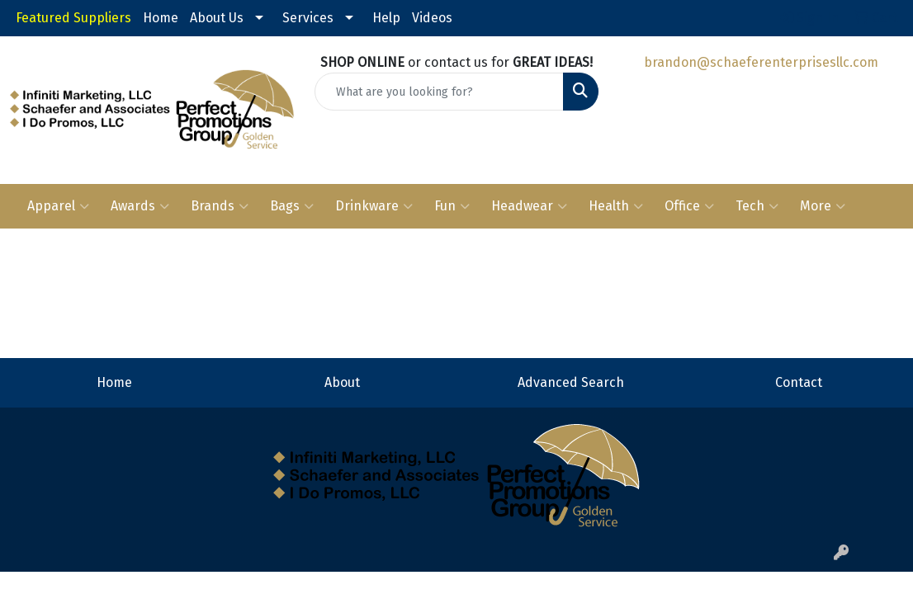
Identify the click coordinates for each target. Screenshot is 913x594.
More (822, 206)
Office (689, 206)
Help (386, 18)
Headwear (529, 206)
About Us (217, 18)
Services (308, 18)
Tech (757, 206)
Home (160, 18)
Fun (452, 206)
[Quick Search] (440, 92)
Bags (292, 206)
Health (616, 206)
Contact (798, 382)
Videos (432, 18)
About (342, 382)
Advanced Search (571, 382)
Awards (140, 206)
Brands (219, 206)
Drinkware (374, 206)
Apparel (58, 206)
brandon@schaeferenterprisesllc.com (761, 62)
